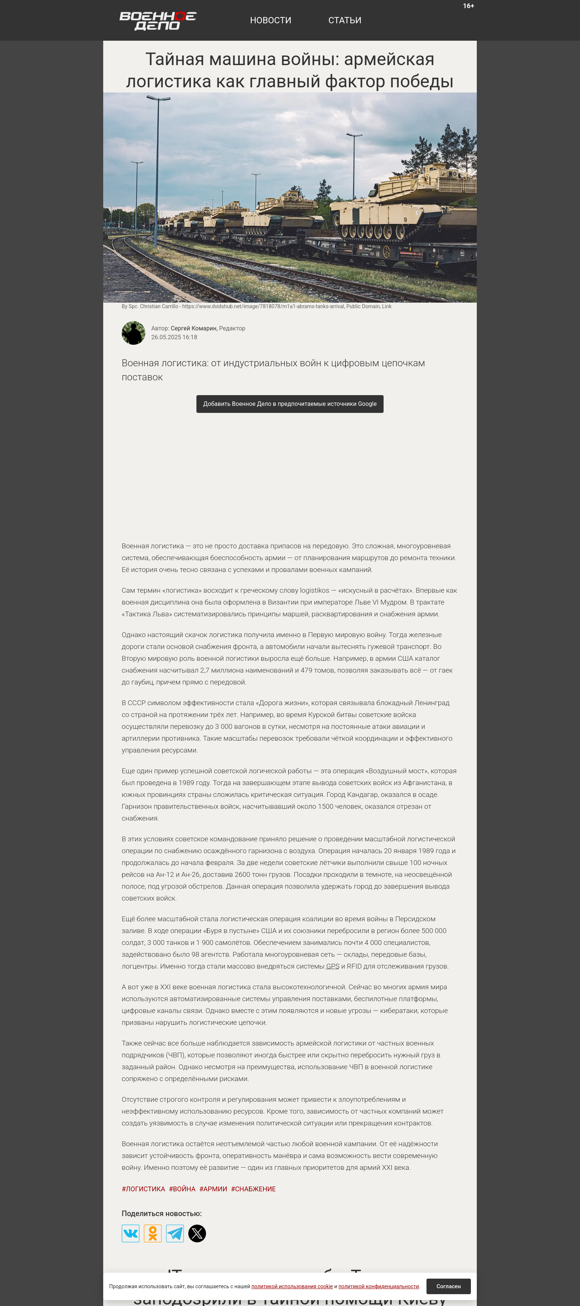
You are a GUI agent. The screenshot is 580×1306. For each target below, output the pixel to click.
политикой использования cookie (292, 1286)
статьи (345, 20)
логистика (145, 1189)
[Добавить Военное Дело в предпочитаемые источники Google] (290, 404)
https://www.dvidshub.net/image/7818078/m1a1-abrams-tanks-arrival (263, 306)
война (184, 1189)
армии (215, 1189)
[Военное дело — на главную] (158, 20)
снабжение (255, 1189)
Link (387, 306)
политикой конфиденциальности (378, 1286)
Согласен (448, 1286)
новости (270, 20)
